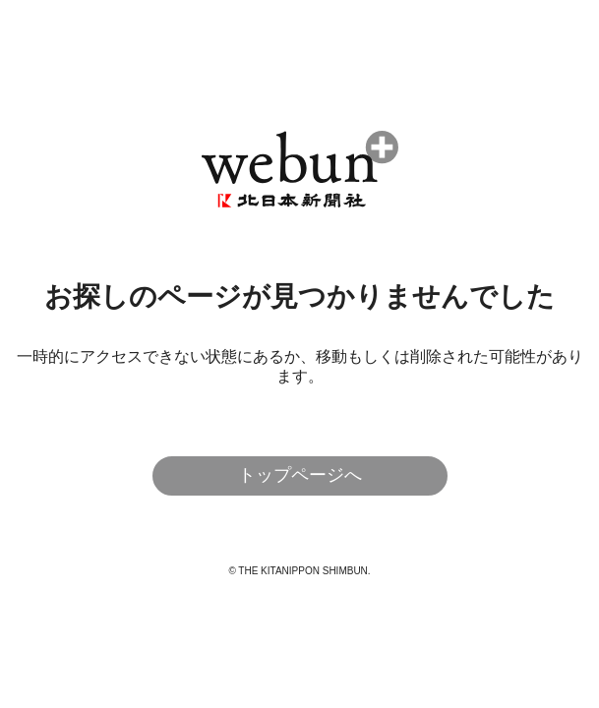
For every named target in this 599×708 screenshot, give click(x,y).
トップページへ (300, 475)
